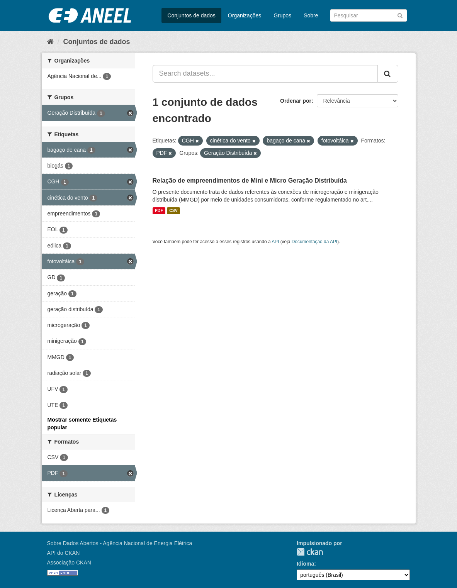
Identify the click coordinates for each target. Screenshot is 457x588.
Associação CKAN (69, 562)
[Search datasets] (368, 15)
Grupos (282, 15)
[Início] (50, 42)
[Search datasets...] (265, 74)
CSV (173, 210)
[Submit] (400, 15)
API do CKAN (63, 553)
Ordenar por (295, 101)
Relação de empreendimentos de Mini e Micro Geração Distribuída (250, 180)
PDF (159, 210)
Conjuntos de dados (191, 15)
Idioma (305, 564)
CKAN (310, 552)
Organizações (244, 15)
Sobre (311, 15)
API (275, 241)
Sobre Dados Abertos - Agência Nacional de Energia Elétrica (119, 543)
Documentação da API (314, 241)
